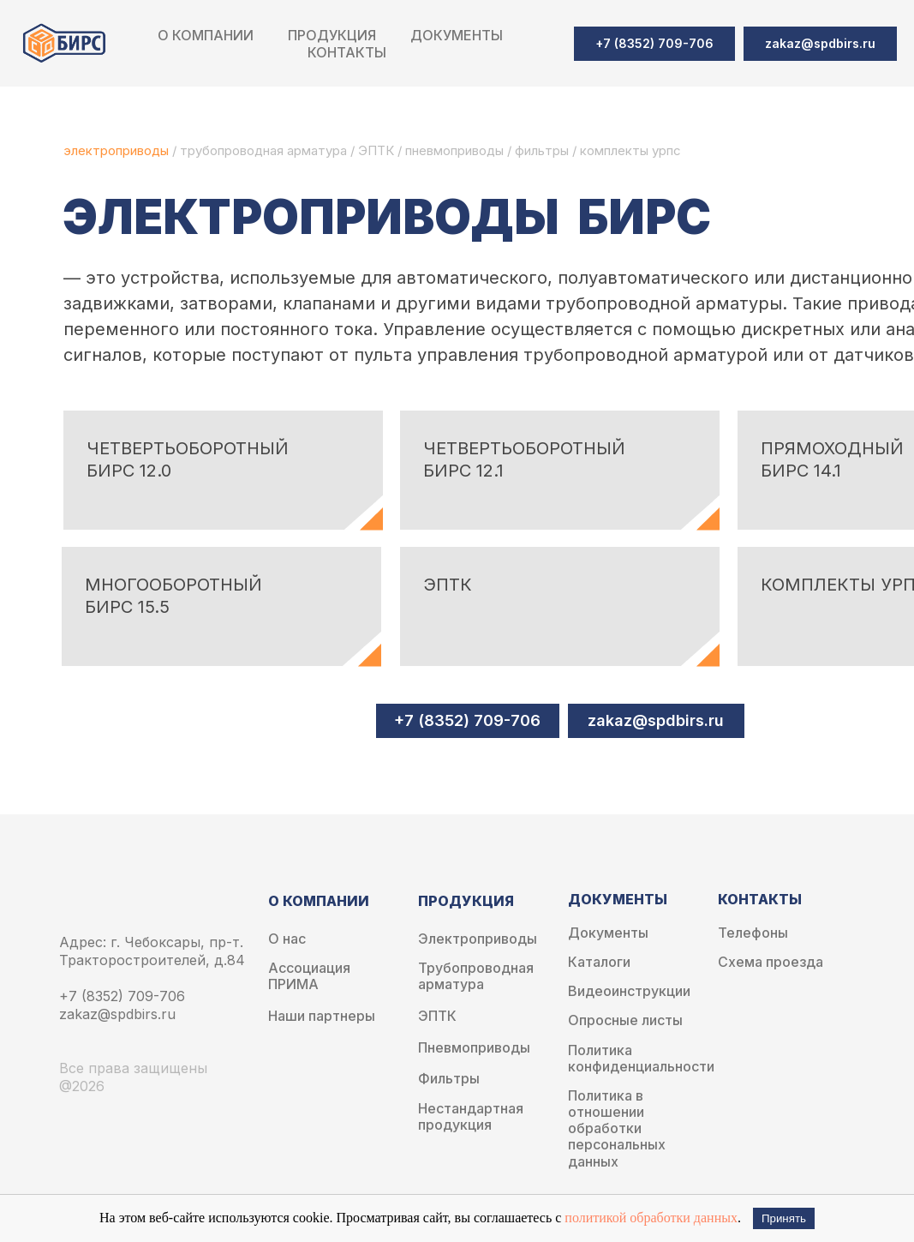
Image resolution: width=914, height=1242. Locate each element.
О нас (287, 939)
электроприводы (117, 150)
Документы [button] (456, 35)
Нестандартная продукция (470, 1117)
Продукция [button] (332, 35)
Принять (784, 1218)
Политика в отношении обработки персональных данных (617, 1129)
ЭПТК (376, 150)
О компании (206, 35)
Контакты (347, 52)
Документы (608, 933)
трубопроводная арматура (263, 150)
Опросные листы (625, 1020)
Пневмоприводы (474, 1048)
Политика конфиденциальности (641, 1058)
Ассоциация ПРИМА (309, 976)
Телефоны (753, 933)
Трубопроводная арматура (476, 976)
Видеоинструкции (629, 991)
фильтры (543, 150)
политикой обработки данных (651, 1217)
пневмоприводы (456, 150)
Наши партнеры (321, 1016)
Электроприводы (477, 939)
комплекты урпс (630, 150)
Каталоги (599, 962)
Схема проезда (770, 962)
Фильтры (449, 1079)
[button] (820, 44)
